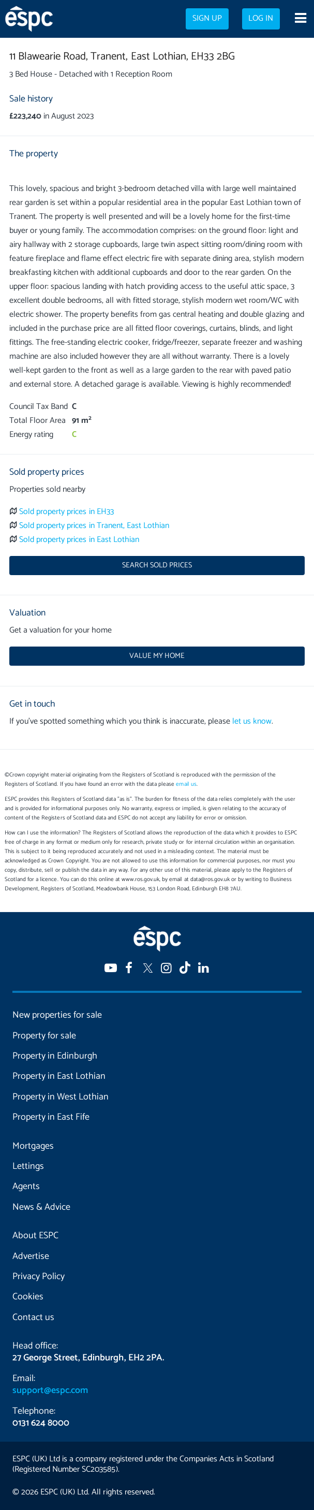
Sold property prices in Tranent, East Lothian (94, 526)
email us (186, 784)
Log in (260, 18)
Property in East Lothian (59, 1076)
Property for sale (44, 1036)
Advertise (30, 1256)
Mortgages (33, 1146)
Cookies (27, 1296)
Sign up (207, 18)
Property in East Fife (50, 1117)
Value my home (157, 656)
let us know (252, 721)
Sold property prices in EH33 (66, 512)
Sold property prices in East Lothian (79, 540)
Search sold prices (157, 565)
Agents (26, 1186)
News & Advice (41, 1207)
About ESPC (35, 1235)
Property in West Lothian (60, 1097)
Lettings (28, 1166)
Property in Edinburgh (54, 1056)
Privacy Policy (38, 1276)
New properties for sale (57, 1015)
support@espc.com (50, 1390)
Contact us (33, 1317)
